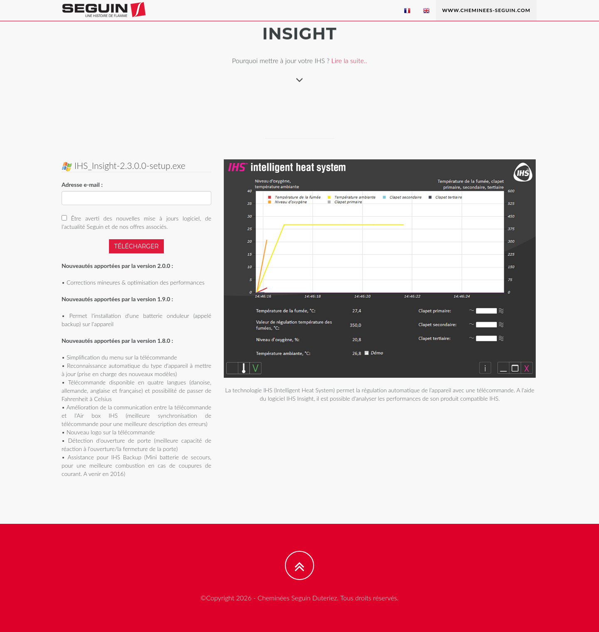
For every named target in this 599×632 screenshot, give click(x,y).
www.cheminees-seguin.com (486, 10)
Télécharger (136, 246)
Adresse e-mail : (81, 184)
